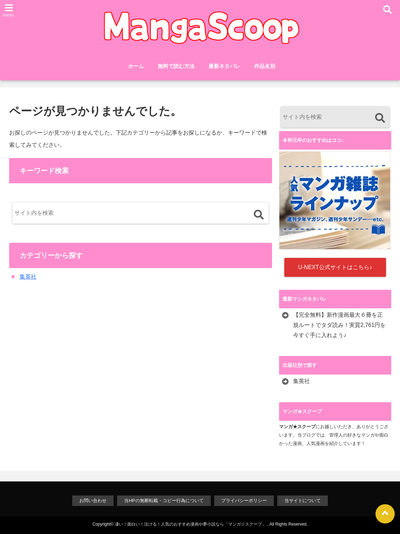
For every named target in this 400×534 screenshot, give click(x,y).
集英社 (28, 277)
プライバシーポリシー (244, 500)
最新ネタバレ (224, 66)
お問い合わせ (93, 500)
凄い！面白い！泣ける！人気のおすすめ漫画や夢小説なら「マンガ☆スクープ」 (190, 524)
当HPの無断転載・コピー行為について (163, 500)
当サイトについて (302, 500)
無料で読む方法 (176, 66)
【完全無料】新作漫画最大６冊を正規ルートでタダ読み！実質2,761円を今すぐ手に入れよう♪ (339, 325)
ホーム (136, 66)
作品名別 (264, 66)
